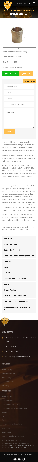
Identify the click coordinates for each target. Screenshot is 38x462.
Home (6, 10)
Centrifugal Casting (8, 382)
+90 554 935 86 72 (11, 352)
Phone (26, 74)
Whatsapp (10, 74)
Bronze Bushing (10, 238)
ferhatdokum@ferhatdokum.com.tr (17, 358)
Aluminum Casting (8, 374)
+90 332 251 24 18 (11, 347)
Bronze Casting (7, 370)
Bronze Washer (10, 290)
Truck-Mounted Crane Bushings (16, 296)
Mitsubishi (8, 273)
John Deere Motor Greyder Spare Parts (17, 308)
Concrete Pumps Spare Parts (15, 279)
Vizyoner (29, 454)
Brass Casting (6, 378)
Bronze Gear (9, 284)
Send (9, 131)
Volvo (6, 267)
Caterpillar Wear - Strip (13, 250)
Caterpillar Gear (10, 244)
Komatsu (7, 261)
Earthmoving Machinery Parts (16, 301)
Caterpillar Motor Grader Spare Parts (19, 256)
